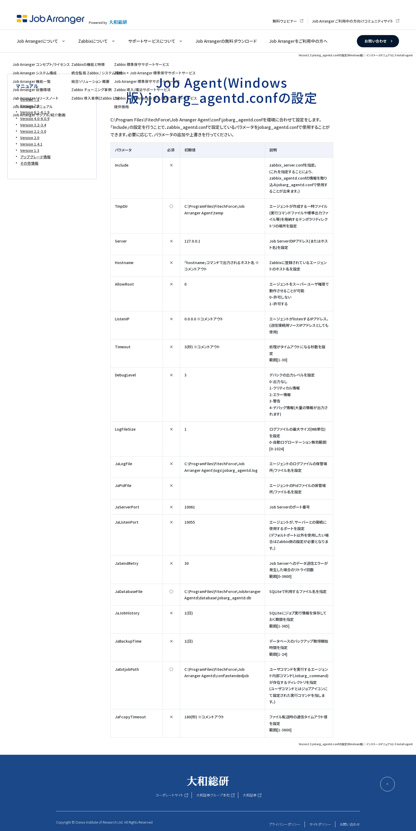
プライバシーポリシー (285, 824)
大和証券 (250, 795)
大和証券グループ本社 (213, 795)
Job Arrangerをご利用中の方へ (298, 41)
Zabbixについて (93, 41)
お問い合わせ (376, 41)
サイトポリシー (320, 824)
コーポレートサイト (169, 795)
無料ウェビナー (284, 21)
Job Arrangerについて (37, 41)
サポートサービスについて (151, 41)
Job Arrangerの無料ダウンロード (226, 41)
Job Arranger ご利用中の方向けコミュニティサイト (352, 21)
